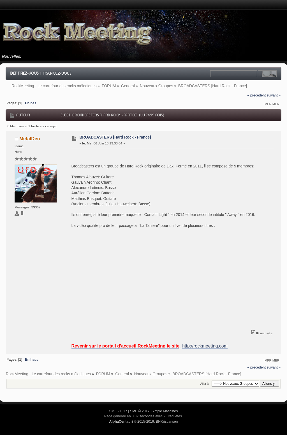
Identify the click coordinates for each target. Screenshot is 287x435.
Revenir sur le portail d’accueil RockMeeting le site (125, 346)
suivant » (274, 95)
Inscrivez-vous (57, 73)
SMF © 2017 (140, 411)
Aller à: (205, 383)
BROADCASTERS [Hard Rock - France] (115, 137)
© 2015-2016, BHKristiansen (143, 422)
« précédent (256, 95)
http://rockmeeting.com (205, 346)
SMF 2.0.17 (118, 411)
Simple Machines (164, 411)
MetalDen (29, 138)
